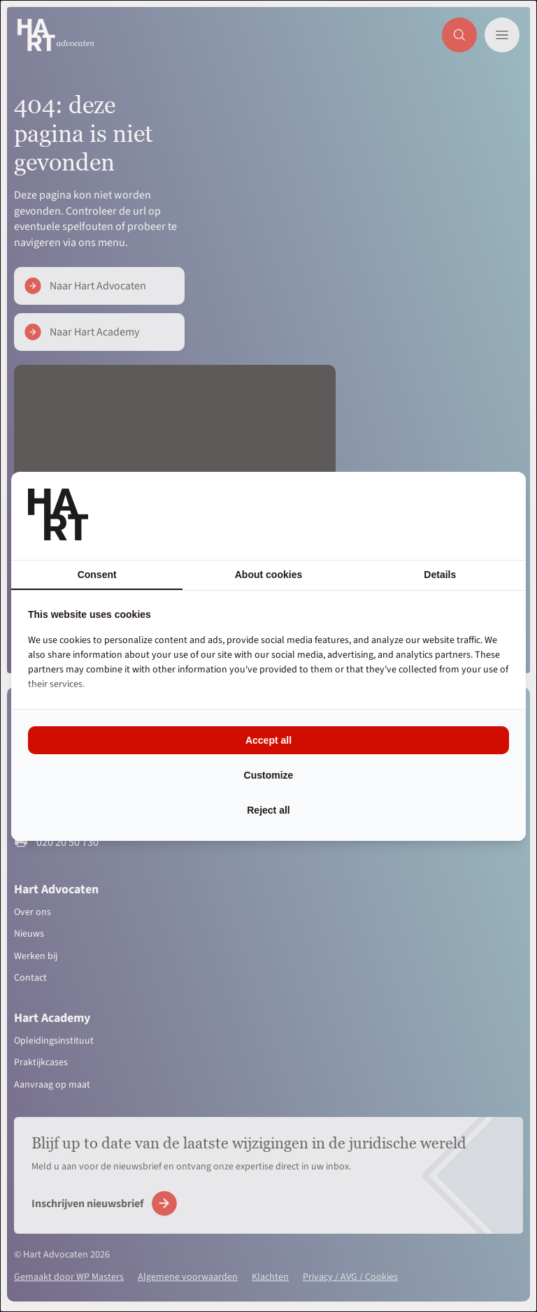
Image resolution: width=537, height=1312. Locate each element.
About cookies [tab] (268, 574)
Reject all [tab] (268, 810)
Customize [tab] (269, 775)
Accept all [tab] (268, 740)
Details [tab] (440, 574)
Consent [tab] (97, 574)
